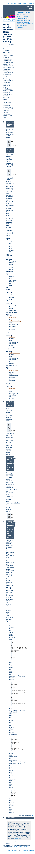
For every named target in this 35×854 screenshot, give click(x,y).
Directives (16, 3)
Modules (10, 3)
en (13, 46)
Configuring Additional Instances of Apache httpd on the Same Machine (25, 23)
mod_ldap (12, 317)
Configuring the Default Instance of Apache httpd (23, 19)
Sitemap (31, 3)
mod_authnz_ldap (15, 321)
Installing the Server (22, 16)
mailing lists (17, 838)
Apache (5, 19)
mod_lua (12, 337)
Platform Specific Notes (9, 21)
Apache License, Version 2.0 (21, 846)
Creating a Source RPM (23, 12)
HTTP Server (11, 19)
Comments (20, 27)
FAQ (21, 3)
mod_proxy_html (14, 353)
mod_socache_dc (14, 370)
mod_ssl (12, 388)
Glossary (25, 3)
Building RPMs (21, 14)
